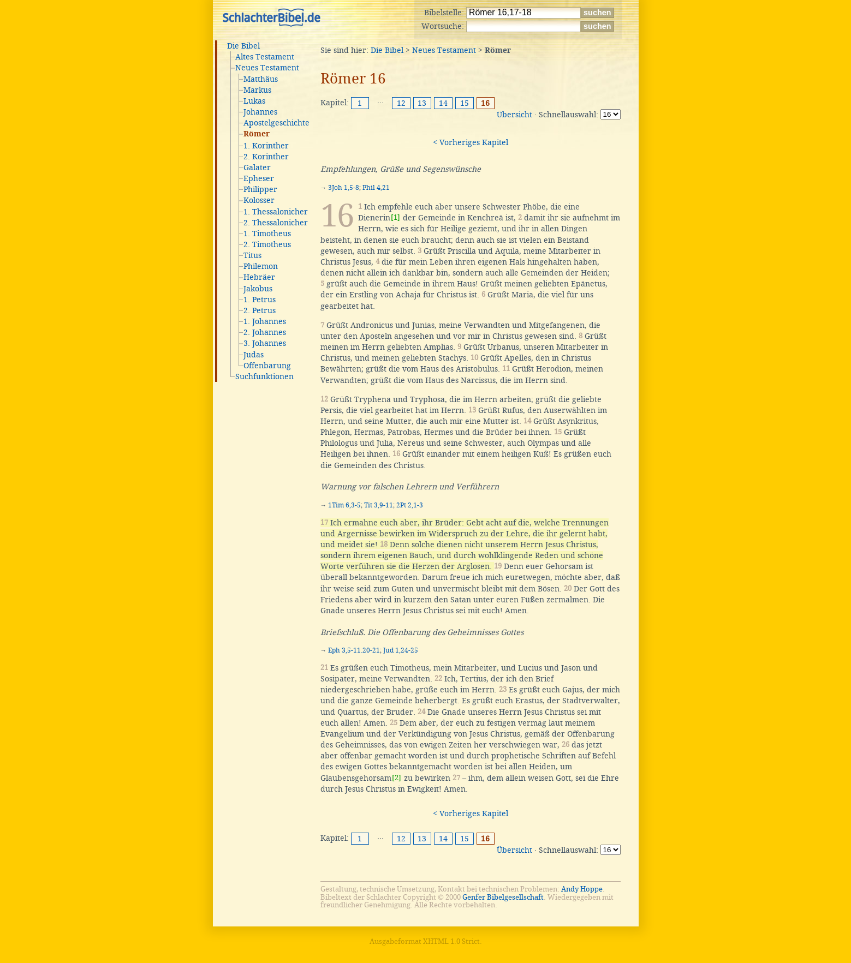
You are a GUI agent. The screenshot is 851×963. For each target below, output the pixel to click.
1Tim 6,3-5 (344, 505)
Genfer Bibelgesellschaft (503, 897)
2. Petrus (259, 310)
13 (422, 103)
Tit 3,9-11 (378, 505)
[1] (395, 217)
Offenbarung (267, 365)
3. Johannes (264, 343)
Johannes (260, 111)
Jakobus (257, 288)
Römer (256, 134)
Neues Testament (267, 67)
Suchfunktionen (264, 376)
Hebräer (259, 277)
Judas (253, 354)
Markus (257, 90)
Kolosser (259, 200)
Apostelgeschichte (276, 122)
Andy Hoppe (582, 889)
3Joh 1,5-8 (343, 188)
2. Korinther (266, 156)
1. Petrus (259, 299)
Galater (257, 167)
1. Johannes (264, 321)
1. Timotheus (267, 233)
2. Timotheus (267, 244)
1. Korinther (266, 145)
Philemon (260, 266)
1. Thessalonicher (275, 211)
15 (464, 103)
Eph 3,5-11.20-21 (354, 650)
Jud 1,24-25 (400, 650)
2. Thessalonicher (275, 222)
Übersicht (514, 114)
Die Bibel (243, 45)
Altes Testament (264, 56)
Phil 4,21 (376, 188)
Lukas (254, 101)
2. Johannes (264, 332)
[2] (396, 778)
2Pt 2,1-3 (409, 505)
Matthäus (260, 79)
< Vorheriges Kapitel (470, 142)
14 (443, 103)
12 (401, 103)
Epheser (258, 178)
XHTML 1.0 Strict (451, 941)
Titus (252, 255)
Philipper (260, 189)
